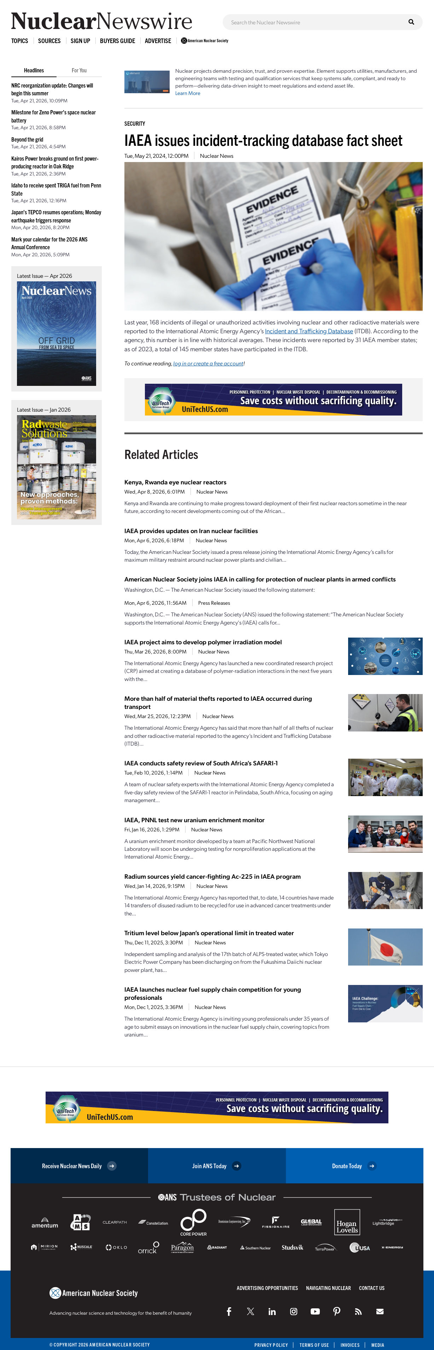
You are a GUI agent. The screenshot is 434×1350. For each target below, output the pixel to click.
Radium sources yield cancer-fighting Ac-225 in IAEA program (212, 876)
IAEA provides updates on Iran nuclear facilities (191, 530)
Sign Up (80, 40)
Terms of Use (314, 1345)
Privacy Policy (271, 1345)
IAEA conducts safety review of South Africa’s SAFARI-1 (201, 763)
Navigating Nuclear (328, 1287)
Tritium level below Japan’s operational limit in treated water (209, 932)
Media (378, 1345)
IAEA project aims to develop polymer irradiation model (203, 642)
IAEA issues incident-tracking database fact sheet (263, 139)
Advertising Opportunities (267, 1287)
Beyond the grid (27, 139)
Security (134, 123)
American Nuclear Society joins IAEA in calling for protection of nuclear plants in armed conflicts (260, 579)
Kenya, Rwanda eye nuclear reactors (175, 482)
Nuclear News (216, 155)
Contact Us (372, 1287)
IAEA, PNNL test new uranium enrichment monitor (194, 820)
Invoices (350, 1345)
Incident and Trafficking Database (309, 331)
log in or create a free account (208, 363)
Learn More (187, 92)
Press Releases (214, 602)
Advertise (158, 40)
